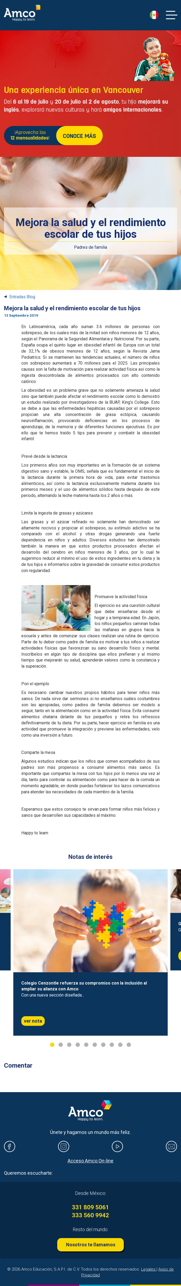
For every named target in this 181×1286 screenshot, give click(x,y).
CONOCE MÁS (79, 136)
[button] (154, 15)
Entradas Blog (22, 296)
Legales (149, 1269)
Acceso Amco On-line (90, 1160)
